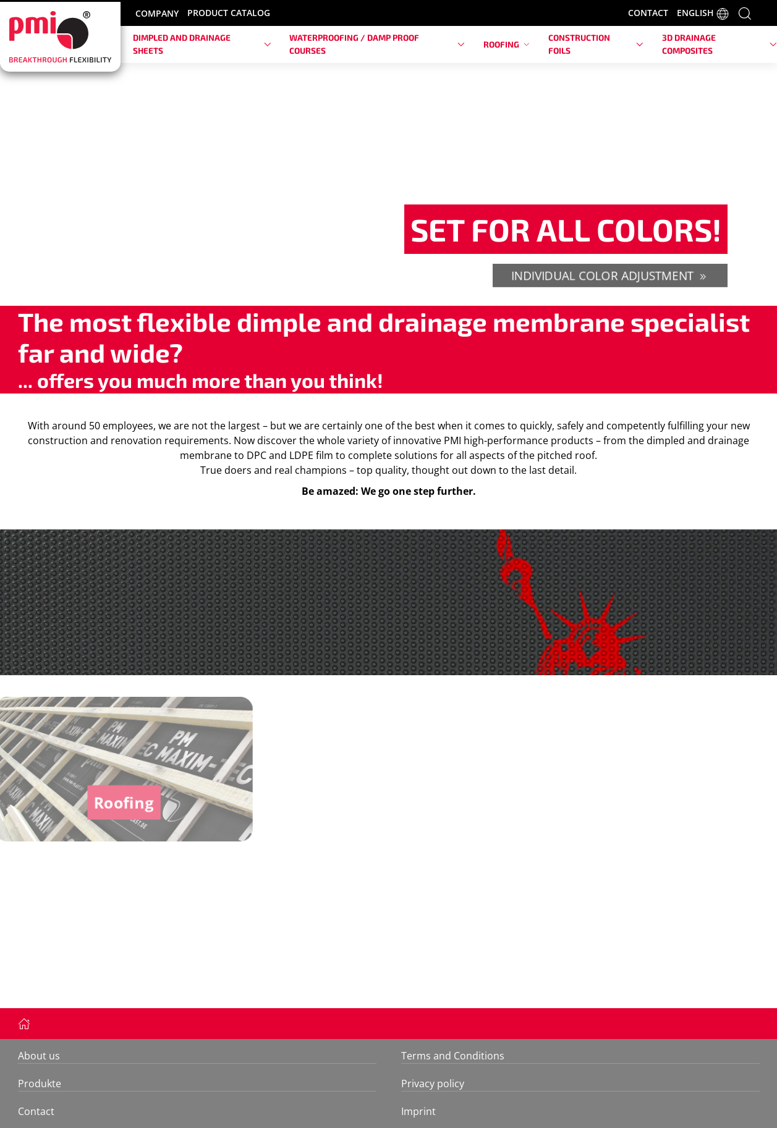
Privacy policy (432, 1083)
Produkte (39, 1083)
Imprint (418, 1111)
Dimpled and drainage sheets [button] (202, 43)
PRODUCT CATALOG (228, 13)
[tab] (382, 287)
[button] (744, 12)
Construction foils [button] (595, 43)
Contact (36, 1111)
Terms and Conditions (452, 1056)
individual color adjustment (610, 275)
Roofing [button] (506, 44)
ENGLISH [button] (703, 13)
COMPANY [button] (157, 13)
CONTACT (648, 13)
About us (39, 1056)
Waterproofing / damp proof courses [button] (377, 43)
